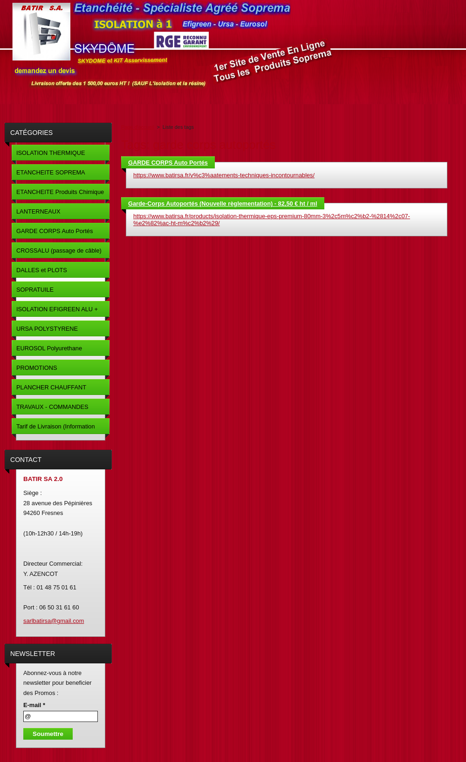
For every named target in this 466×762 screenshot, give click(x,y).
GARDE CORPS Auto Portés (168, 162)
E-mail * (34, 705)
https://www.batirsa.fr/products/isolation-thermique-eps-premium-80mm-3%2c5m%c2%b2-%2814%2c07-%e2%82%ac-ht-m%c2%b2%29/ (271, 220)
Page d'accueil (137, 127)
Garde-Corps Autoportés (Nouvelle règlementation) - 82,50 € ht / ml (222, 203)
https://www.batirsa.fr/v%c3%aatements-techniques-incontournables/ (224, 175)
